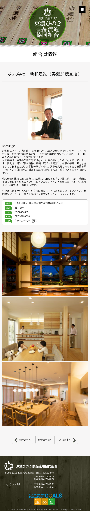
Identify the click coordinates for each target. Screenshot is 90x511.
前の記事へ (25, 439)
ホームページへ (26, 221)
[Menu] (82, 9)
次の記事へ (65, 439)
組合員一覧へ (45, 439)
